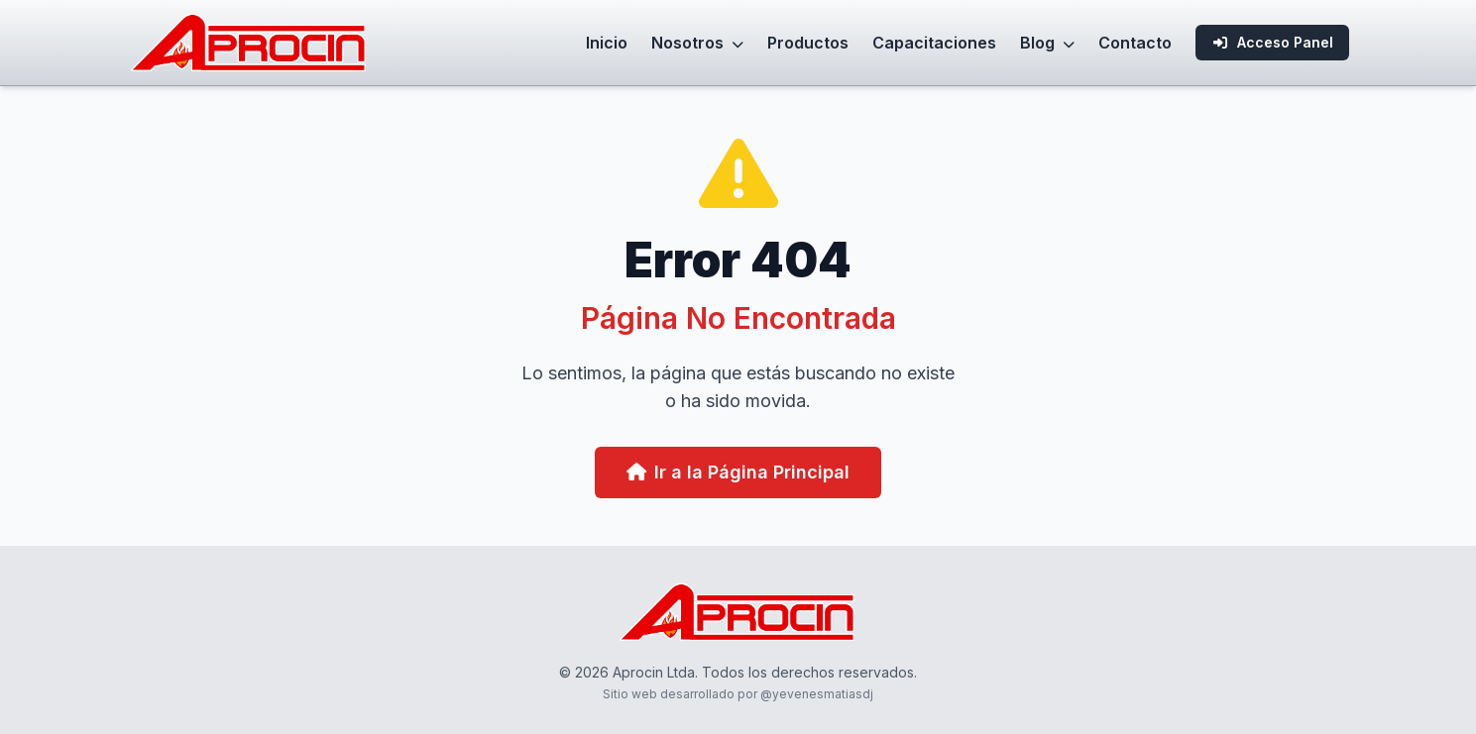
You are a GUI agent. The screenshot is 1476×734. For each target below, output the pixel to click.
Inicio (606, 42)
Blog (1047, 42)
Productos (808, 42)
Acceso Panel (1272, 42)
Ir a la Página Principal (738, 472)
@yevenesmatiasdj (816, 693)
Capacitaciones (934, 42)
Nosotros (697, 42)
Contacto (1135, 42)
